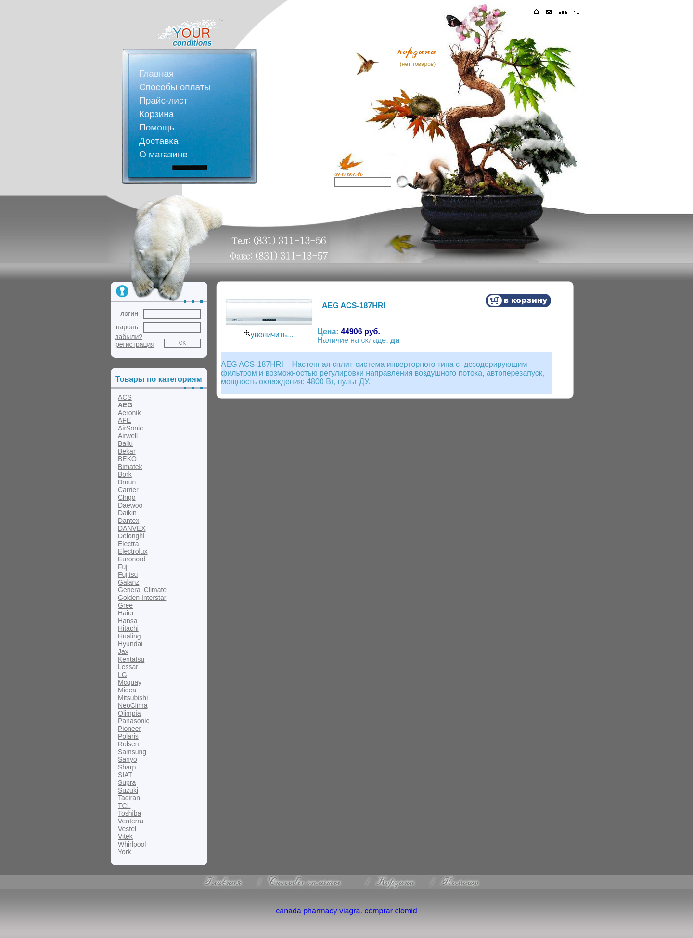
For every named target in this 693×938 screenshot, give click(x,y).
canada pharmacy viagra (318, 911)
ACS (125, 397)
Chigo (127, 497)
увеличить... (271, 334)
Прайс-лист (163, 100)
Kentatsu (131, 659)
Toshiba (129, 813)
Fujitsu (128, 574)
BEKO (127, 459)
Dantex (128, 520)
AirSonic (130, 428)
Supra (127, 782)
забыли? (129, 336)
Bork (125, 474)
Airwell (128, 436)
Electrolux (132, 551)
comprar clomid (390, 911)
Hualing (129, 636)
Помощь (156, 127)
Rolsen (128, 744)
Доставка (159, 141)
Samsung (132, 752)
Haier (126, 613)
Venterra (130, 821)
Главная (156, 73)
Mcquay (129, 682)
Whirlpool (132, 844)
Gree (125, 605)
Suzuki (128, 790)
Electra (128, 543)
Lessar (128, 667)
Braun (127, 482)
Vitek (125, 836)
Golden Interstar (142, 597)
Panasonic (133, 721)
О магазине (163, 154)
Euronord (132, 559)
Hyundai (130, 644)
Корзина (156, 114)
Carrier (128, 490)
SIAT (125, 775)
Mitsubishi (133, 698)
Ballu (125, 443)
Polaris (128, 736)
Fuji (123, 567)
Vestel (127, 829)
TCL (124, 805)
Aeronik (129, 413)
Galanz (128, 582)
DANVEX (132, 528)
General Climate (142, 590)
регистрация (135, 344)
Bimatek (130, 466)
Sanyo (127, 759)
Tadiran (129, 798)
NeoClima (132, 705)
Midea (127, 690)
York (124, 852)
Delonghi (131, 536)
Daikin (127, 513)
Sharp (127, 767)
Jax (123, 651)
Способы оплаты (175, 87)
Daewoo (130, 505)
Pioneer (129, 728)
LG (122, 674)
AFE (124, 420)
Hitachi (128, 628)
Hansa (127, 621)
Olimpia (129, 713)
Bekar (127, 451)
